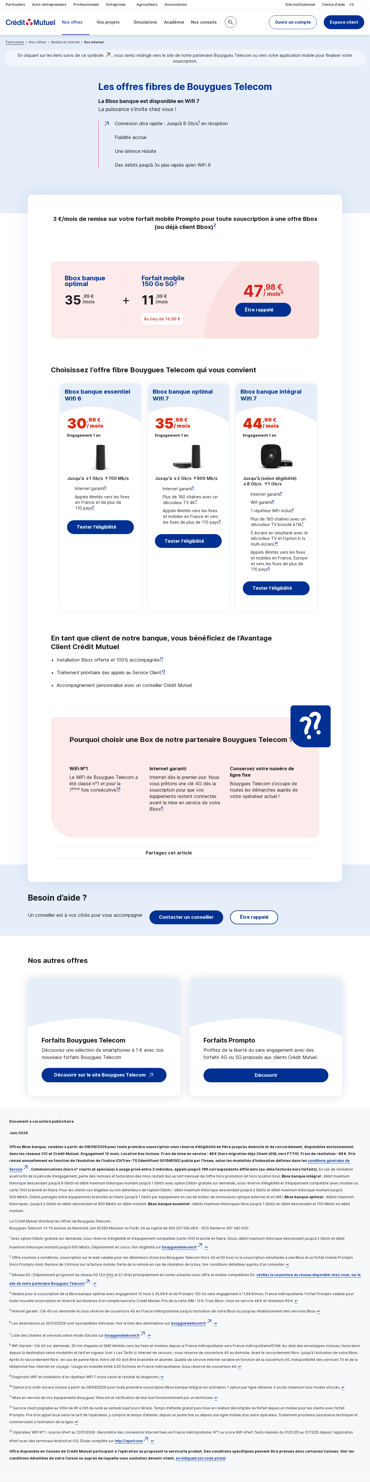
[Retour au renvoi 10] (342, 1391)
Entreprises (118, 4)
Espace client (344, 22)
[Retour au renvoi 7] (149, 1339)
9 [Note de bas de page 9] (293, 510)
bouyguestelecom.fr (179, 1251)
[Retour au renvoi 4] (296, 1305)
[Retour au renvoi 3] (94, 1287)
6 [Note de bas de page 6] (93, 507)
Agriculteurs (147, 4)
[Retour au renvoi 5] (318, 1315)
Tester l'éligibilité (96, 529)
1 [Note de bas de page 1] (199, 122)
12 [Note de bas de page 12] (163, 675)
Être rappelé (259, 310)
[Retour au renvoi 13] (152, 1445)
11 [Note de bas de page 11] (161, 662)
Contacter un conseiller (186, 921)
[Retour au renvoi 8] (239, 1370)
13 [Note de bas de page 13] (118, 792)
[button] (293, 22)
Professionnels (86, 4)
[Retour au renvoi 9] (162, 1381)
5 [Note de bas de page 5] (105, 487)
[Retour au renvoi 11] (215, 1402)
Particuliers (15, 4)
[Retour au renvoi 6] (215, 1327)
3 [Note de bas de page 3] (175, 282)
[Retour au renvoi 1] (206, 1251)
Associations (175, 4)
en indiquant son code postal (200, 1462)
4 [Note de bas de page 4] (281, 292)
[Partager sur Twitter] (207, 857)
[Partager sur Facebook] (220, 857)
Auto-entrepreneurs (49, 4)
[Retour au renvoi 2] (287, 1268)
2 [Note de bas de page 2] (214, 225)
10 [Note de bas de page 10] (276, 543)
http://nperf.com (129, 1445)
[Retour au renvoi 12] (76, 1426)
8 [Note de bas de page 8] (273, 501)
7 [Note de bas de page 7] (196, 501)
